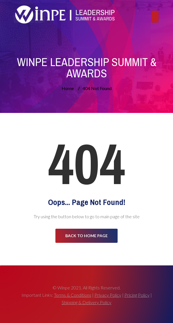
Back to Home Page (86, 235)
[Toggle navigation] (155, 17)
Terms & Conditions (72, 295)
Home (68, 88)
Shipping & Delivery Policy (86, 302)
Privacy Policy (107, 295)
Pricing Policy (137, 295)
